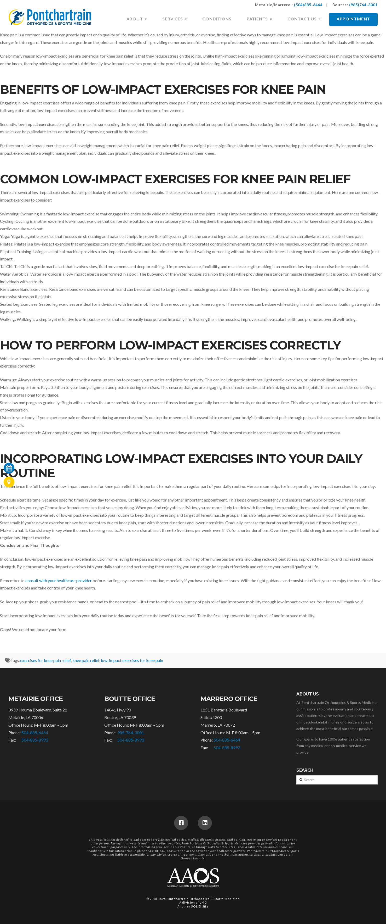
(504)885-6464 (308, 5)
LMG (203, 902)
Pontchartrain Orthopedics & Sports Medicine (203, 898)
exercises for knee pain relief (45, 660)
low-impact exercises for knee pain (132, 660)
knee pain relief (85, 660)
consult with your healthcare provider (58, 580)
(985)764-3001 (363, 5)
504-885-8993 (34, 739)
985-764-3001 (130, 732)
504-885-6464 (34, 732)
